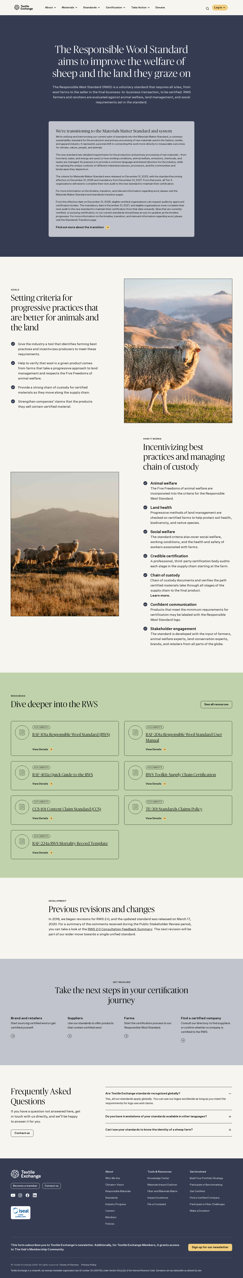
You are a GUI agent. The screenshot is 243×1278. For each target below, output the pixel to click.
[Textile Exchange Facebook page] (27, 1196)
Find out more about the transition (80, 227)
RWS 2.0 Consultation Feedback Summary (120, 929)
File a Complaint (157, 1204)
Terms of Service (69, 1265)
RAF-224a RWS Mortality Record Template (70, 843)
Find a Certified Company (205, 1198)
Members (110, 1217)
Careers (110, 1211)
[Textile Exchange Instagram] (20, 1196)
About (45, 8)
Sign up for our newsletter (210, 1247)
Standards (86, 8)
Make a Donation (200, 1211)
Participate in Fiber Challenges (207, 1204)
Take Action (135, 8)
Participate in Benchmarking (206, 1185)
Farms (129, 1018)
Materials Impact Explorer (162, 1185)
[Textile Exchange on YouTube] (13, 1196)
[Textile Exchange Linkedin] (35, 1196)
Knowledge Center (158, 1178)
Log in (218, 8)
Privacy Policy (88, 1265)
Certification (110, 8)
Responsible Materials (118, 1191)
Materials (64, 8)
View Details (40, 749)
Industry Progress (115, 1204)
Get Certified (197, 1191)
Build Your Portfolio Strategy (206, 1178)
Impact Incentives (158, 1198)
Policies (109, 1224)
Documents (41, 727)
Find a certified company (201, 1018)
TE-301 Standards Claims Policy (174, 809)
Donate (156, 8)
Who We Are (112, 1178)
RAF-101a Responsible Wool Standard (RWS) (71, 734)
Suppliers (75, 1018)
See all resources (216, 704)
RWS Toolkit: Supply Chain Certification (181, 775)
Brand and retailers (26, 1018)
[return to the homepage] (26, 1174)
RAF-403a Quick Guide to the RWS (62, 775)
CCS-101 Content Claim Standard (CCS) (66, 809)
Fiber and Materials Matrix (163, 1191)
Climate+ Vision (114, 1185)
